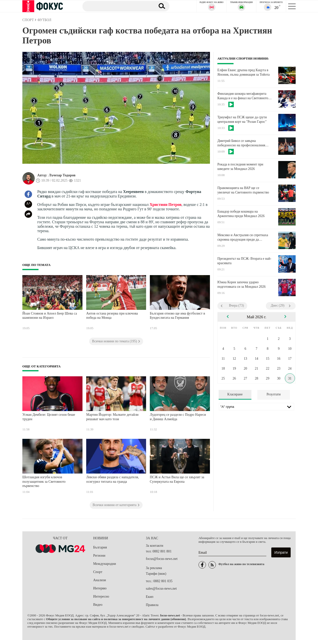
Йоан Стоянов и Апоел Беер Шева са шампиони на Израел (49, 316)
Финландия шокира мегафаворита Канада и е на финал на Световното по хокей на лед (242, 96)
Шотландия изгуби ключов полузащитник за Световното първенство (44, 481)
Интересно (101, 596)
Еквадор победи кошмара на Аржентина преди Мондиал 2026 (241, 214)
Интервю (100, 588)
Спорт (97, 572)
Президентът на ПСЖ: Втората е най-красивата (244, 261)
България (100, 547)
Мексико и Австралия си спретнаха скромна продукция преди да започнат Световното (242, 237)
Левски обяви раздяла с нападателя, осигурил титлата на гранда (112, 479)
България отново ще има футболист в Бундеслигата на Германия (177, 316)
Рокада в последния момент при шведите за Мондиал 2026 (240, 166)
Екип (149, 597)
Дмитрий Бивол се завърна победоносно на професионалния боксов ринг (241, 143)
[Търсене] (116, 5)
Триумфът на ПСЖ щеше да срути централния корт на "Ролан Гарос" (242, 119)
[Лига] (256, 406)
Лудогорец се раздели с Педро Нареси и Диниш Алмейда (178, 417)
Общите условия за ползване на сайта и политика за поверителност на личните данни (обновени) (116, 619)
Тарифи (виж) (156, 574)
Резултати (274, 394)
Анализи (99, 580)
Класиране (234, 394)
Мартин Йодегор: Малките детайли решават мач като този (112, 417)
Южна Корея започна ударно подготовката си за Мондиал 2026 (241, 284)
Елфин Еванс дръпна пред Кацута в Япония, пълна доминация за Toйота (243, 72)
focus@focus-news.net (162, 559)
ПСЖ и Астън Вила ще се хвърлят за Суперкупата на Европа (177, 479)
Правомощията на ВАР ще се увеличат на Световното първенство (243, 190)
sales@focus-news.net (161, 588)
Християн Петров (165, 204)
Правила (152, 605)
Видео (97, 605)
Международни (104, 564)
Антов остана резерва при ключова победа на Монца (112, 316)
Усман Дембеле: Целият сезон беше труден (48, 417)
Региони (99, 555)
